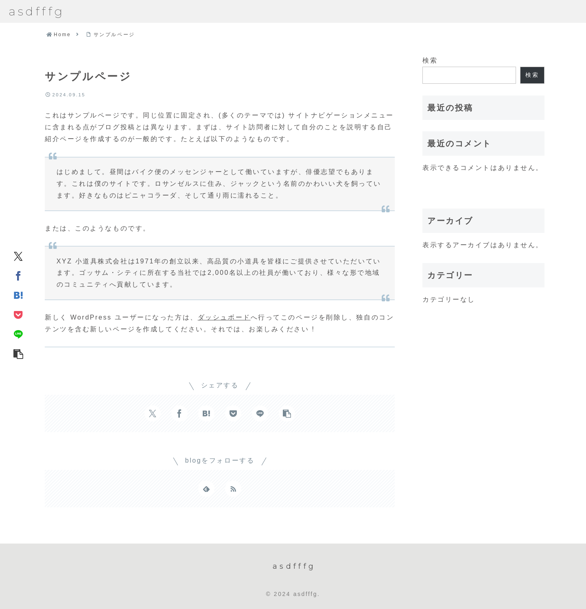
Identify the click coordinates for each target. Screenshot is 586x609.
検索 (429, 60)
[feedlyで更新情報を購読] (206, 489)
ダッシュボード (224, 317)
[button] (18, 353)
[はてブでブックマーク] (18, 295)
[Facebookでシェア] (18, 275)
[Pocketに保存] (18, 314)
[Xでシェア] (18, 256)
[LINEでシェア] (18, 334)
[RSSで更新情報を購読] (233, 489)
